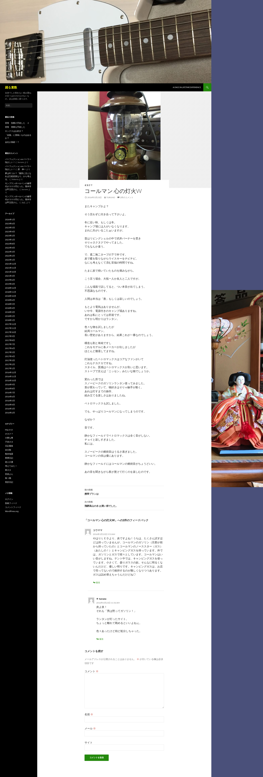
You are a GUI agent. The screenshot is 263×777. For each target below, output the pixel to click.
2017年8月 (10, 340)
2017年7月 (10, 344)
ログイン (9, 499)
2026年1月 (10, 219)
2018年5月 (10, 304)
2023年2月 (10, 235)
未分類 (8, 450)
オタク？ (89, 185)
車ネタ (8, 470)
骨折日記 (9, 482)
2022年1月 (10, 259)
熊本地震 (9, 454)
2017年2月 (10, 364)
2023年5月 (10, 227)
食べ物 (8, 478)
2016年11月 (10, 376)
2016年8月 (10, 388)
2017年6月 (10, 348)
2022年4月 (10, 247)
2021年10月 (10, 272)
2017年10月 (10, 332)
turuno (110, 197)
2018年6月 (10, 300)
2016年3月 (10, 408)
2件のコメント (126, 197)
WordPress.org (11, 511)
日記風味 (9, 446)
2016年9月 (10, 384)
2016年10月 (10, 380)
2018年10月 (10, 296)
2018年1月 (10, 320)
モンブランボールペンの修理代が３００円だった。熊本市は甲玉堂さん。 (18, 186)
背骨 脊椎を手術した (15, 127)
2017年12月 (10, 324)
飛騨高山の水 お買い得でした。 (124, 503)
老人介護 (9, 462)
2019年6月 (10, 280)
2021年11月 (10, 268)
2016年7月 (10, 392)
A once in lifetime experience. (187, 87)
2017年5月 (10, 352)
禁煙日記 (9, 458)
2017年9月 (10, 336)
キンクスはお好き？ (14, 131)
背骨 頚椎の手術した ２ (17, 123)
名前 (89, 714)
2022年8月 (10, 243)
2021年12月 (10, 264)
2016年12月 (10, 372)
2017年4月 (10, 356)
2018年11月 (10, 292)
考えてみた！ (11, 466)
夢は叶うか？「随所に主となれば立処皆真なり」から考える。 (18, 176)
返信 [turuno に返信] (101, 639)
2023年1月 (10, 239)
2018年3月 (10, 312)
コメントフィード (13, 507)
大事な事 (9, 438)
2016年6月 (10, 396)
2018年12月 (10, 288)
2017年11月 (10, 328)
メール (90, 728)
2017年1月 (10, 368)
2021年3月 (10, 276)
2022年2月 (10, 255)
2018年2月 (10, 316)
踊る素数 (11, 87)
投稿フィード (11, 503)
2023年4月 (10, 231)
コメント (91, 671)
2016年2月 (10, 412)
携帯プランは (124, 491)
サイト (89, 742)
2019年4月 (10, 284)
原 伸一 (22, 169)
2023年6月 (10, 223)
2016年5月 (10, 400)
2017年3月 (10, 360)
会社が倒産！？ (12, 142)
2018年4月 (10, 308)
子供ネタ (9, 442)
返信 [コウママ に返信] (98, 582)
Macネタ (9, 429)
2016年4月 (10, 404)
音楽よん (9, 474)
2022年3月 (10, 251)
